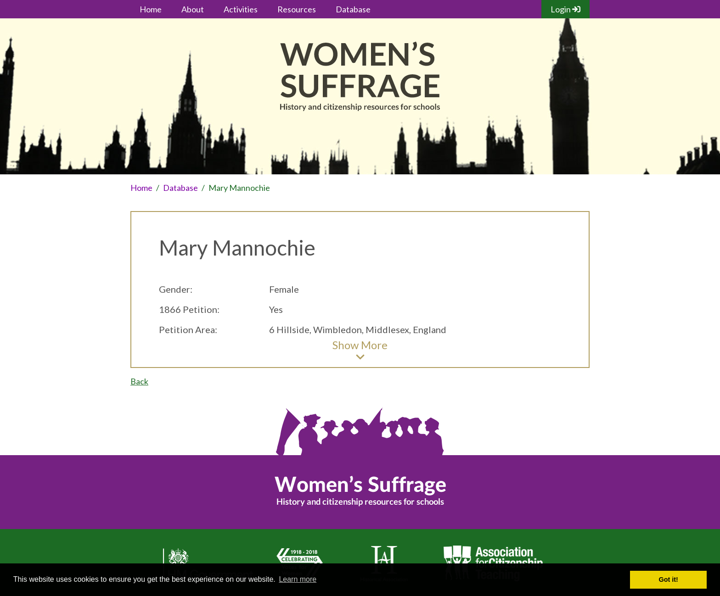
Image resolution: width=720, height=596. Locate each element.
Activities (241, 9)
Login (565, 9)
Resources (296, 9)
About (192, 9)
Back (139, 381)
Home (151, 9)
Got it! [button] (668, 579)
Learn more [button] (297, 579)
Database (353, 9)
